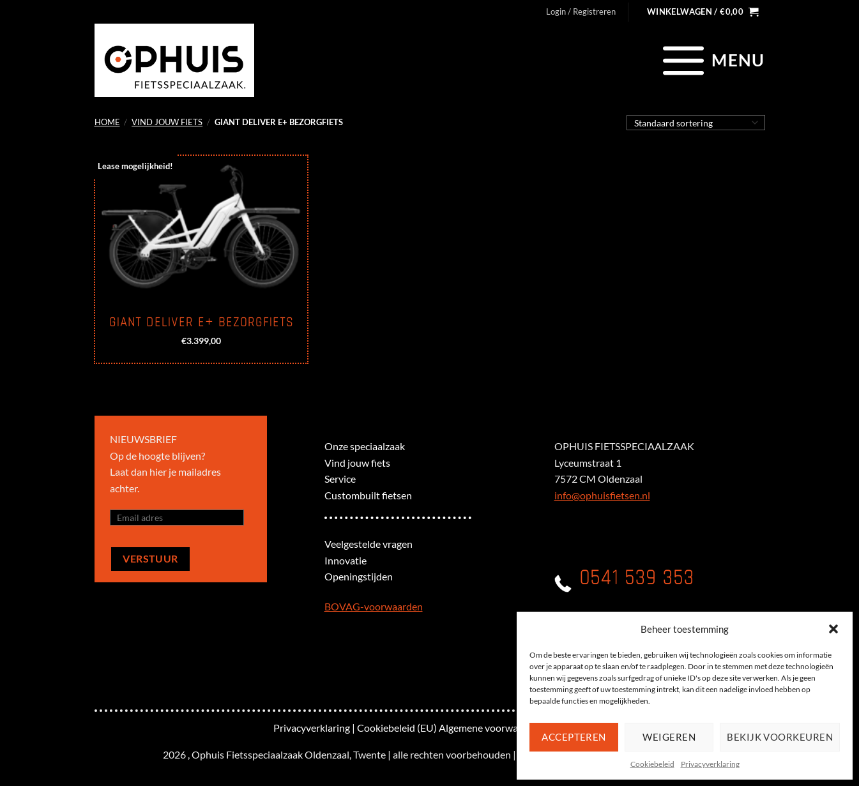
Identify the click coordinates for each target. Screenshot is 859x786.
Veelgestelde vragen (368, 544)
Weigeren (669, 737)
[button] (833, 629)
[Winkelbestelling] (696, 122)
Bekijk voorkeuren (780, 737)
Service (340, 478)
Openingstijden (358, 576)
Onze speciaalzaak (364, 446)
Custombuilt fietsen (368, 495)
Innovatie (345, 560)
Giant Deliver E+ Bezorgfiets (201, 322)
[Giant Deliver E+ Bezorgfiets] (201, 228)
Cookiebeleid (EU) (397, 728)
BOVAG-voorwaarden (373, 606)
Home (107, 122)
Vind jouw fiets (167, 122)
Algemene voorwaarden (491, 728)
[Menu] (711, 60)
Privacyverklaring (710, 764)
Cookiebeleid (652, 764)
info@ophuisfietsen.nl (602, 495)
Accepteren (574, 737)
